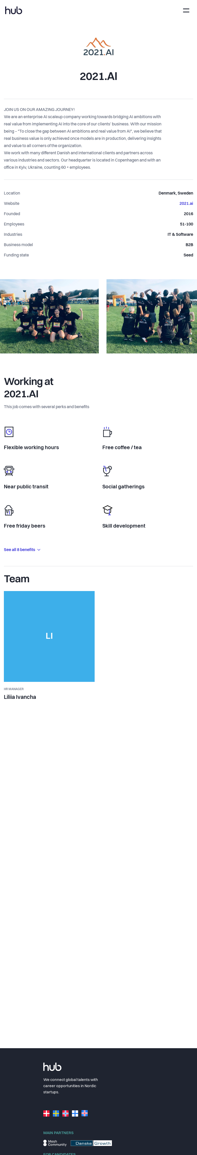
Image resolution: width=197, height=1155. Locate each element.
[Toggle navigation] (186, 10)
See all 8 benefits (22, 550)
